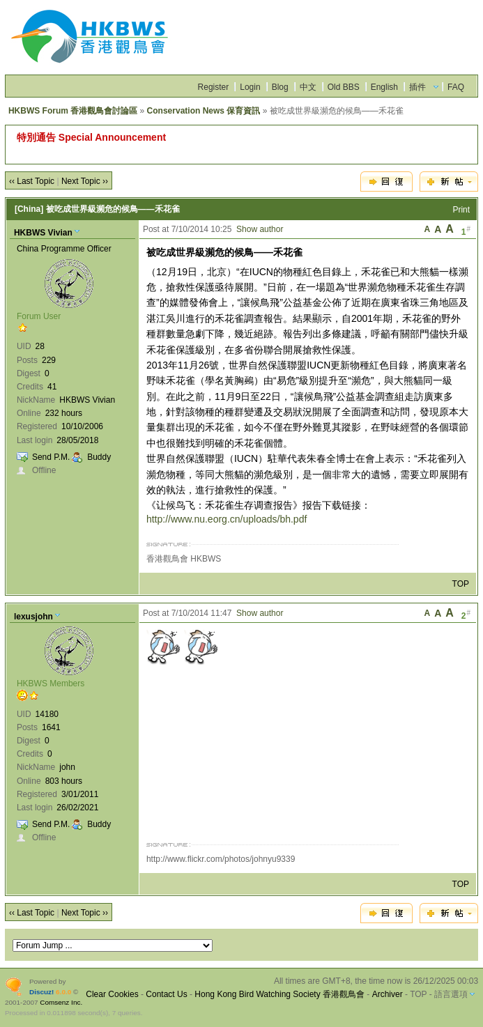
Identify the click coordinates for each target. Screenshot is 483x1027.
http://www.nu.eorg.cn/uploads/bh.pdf (226, 519)
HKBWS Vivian (43, 233)
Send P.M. (51, 457)
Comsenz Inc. (61, 1002)
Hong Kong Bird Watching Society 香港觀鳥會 (279, 994)
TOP (460, 584)
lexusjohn (33, 616)
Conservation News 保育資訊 (204, 111)
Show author (259, 229)
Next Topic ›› (84, 181)
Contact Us (166, 994)
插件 (417, 87)
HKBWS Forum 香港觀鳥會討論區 (72, 111)
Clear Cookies (112, 994)
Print (461, 210)
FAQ (455, 87)
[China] (29, 209)
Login (250, 87)
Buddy (99, 457)
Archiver (387, 994)
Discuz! (41, 992)
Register (213, 87)
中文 (308, 87)
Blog (280, 87)
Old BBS (344, 87)
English (384, 87)
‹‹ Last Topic (31, 181)
